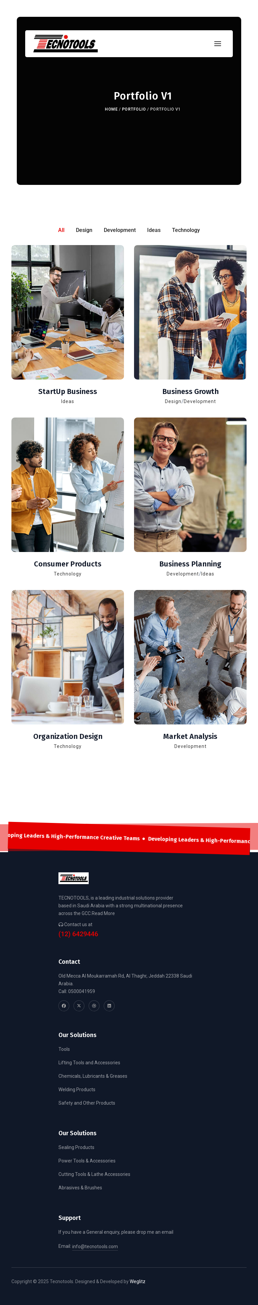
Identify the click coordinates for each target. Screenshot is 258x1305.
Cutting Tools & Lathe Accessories (94, 1174)
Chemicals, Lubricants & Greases (92, 1076)
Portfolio (134, 109)
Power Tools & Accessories (87, 1160)
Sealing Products (76, 1147)
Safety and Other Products (86, 1103)
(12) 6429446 (78, 934)
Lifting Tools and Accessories (89, 1062)
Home (111, 109)
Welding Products (76, 1089)
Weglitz (137, 1281)
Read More (103, 913)
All (61, 230)
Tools (64, 1049)
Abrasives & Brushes (80, 1187)
